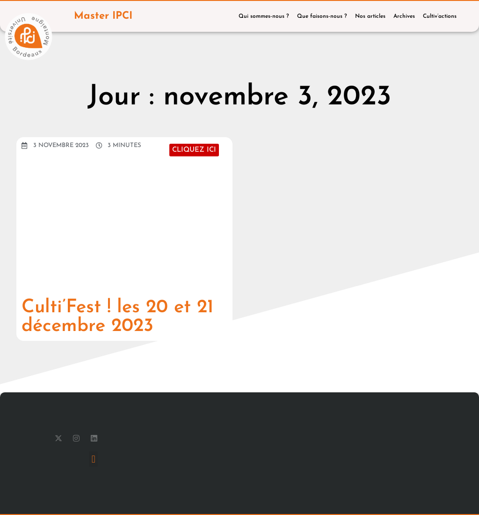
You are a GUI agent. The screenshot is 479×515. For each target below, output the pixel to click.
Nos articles (370, 16)
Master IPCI (103, 16)
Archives (404, 16)
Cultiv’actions (440, 16)
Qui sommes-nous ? (264, 16)
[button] (93, 459)
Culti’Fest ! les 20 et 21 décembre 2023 (117, 317)
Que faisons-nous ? (322, 16)
